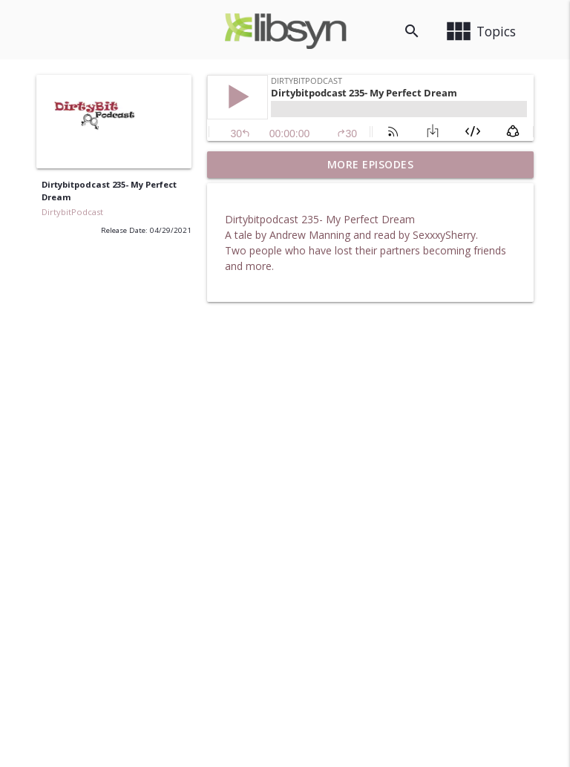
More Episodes (370, 164)
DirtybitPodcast (72, 211)
